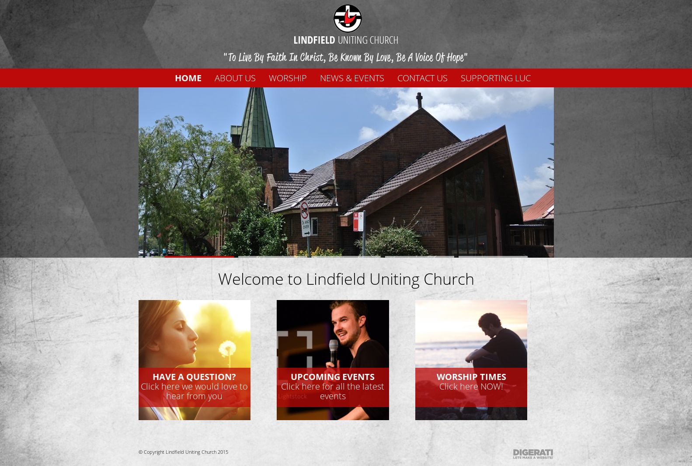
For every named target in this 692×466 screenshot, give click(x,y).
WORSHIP (288, 78)
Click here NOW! (471, 381)
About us (235, 78)
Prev (177, 166)
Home (188, 78)
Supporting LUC (496, 78)
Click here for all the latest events (332, 386)
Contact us (422, 78)
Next (514, 166)
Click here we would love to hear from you (194, 386)
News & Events (352, 78)
